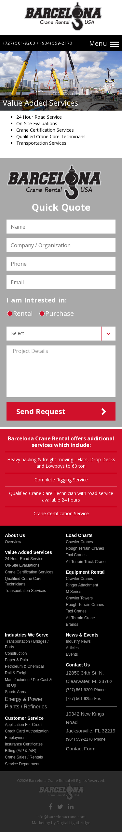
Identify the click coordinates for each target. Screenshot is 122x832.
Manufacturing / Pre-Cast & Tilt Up (28, 683)
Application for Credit (23, 724)
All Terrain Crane (80, 618)
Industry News (78, 641)
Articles (72, 648)
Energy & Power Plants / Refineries (26, 702)
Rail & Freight (17, 673)
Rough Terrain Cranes (85, 548)
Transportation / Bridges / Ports (26, 644)
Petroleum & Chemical (24, 666)
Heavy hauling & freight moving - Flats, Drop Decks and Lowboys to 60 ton (61, 462)
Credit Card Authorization (26, 731)
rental (20, 313)
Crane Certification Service (61, 513)
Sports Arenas (17, 692)
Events (72, 654)
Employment (16, 737)
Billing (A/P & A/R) (20, 750)
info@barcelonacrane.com (61, 817)
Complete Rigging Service (61, 479)
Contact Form (81, 748)
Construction (16, 653)
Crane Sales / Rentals (24, 757)
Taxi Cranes (76, 555)
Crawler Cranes (79, 542)
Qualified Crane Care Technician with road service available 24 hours (61, 496)
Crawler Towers (79, 598)
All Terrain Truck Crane (86, 561)
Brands (72, 624)
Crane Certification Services (29, 572)
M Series (73, 591)
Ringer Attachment (82, 585)
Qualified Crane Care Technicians (23, 581)
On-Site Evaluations (22, 565)
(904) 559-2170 (56, 43)
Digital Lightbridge (73, 822)
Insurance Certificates (24, 744)
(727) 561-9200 (19, 43)
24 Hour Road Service (24, 559)
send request (40, 411)
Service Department (22, 764)
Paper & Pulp (16, 660)
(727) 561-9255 (79, 698)
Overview (13, 542)
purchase (56, 313)
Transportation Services (25, 590)
